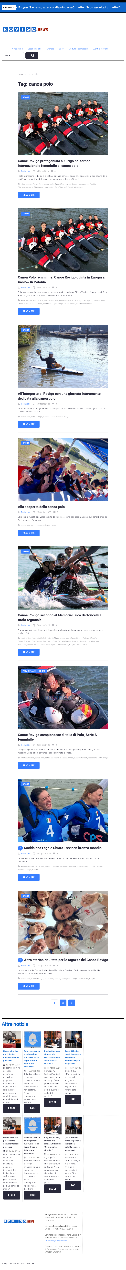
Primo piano (29, 671)
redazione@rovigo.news (56, 1240)
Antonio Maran (53, 638)
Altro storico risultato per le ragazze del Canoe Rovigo (66, 960)
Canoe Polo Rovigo (62, 184)
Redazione (25, 171)
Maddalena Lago (41, 187)
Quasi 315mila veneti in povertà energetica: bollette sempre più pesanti (73, 1057)
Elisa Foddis (90, 184)
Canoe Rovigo (99, 300)
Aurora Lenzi (38, 184)
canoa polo (49, 184)
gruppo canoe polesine (40, 525)
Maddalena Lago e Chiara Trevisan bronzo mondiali (64, 848)
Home (20, 74)
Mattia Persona (46, 645)
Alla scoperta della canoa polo (41, 507)
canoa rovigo (36, 417)
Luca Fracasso (94, 641)
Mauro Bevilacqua (60, 645)
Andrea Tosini (26, 638)
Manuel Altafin (33, 645)
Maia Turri (22, 645)
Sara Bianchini (61, 187)
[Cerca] (13, 55)
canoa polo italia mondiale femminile (60, 866)
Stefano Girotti (81, 645)
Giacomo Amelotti (25, 187)
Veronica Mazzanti (75, 187)
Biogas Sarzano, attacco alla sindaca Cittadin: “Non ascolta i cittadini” (52, 1057)
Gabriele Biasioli (64, 641)
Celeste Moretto (90, 638)
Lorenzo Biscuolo (79, 641)
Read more (29, 195)
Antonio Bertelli (39, 638)
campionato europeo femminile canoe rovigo (63, 300)
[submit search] (31, 55)
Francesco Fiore (50, 641)
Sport (25, 97)
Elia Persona (37, 641)
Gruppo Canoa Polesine (53, 417)
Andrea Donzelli (27, 758)
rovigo (51, 187)
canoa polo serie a (53, 758)
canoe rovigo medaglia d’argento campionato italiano (66, 978)
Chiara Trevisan (78, 184)
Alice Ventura (26, 184)
